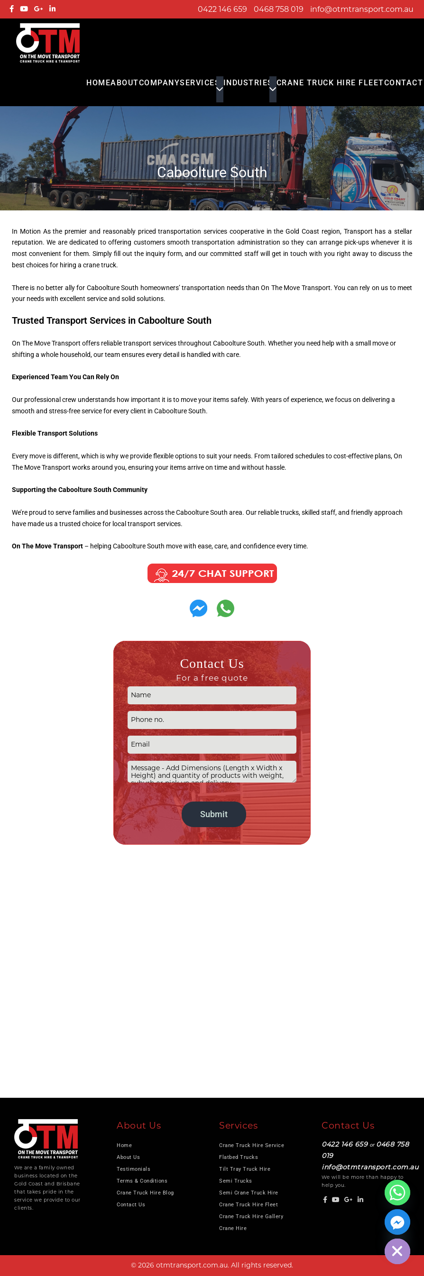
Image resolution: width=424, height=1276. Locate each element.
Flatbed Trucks (238, 1157)
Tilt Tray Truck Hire (244, 1169)
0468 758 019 (279, 9)
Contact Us (131, 1205)
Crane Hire (233, 1228)
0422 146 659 (222, 9)
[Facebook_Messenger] (397, 1222)
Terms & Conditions (142, 1181)
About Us (128, 1157)
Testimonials (133, 1169)
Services (200, 82)
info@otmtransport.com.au (362, 9)
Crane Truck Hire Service (251, 1145)
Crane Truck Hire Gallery (251, 1216)
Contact (404, 82)
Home (98, 82)
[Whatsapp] (397, 1192)
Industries (248, 82)
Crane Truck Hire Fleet (330, 82)
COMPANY (159, 82)
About (125, 82)
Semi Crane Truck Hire (248, 1193)
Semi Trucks (235, 1181)
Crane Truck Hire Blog (145, 1193)
